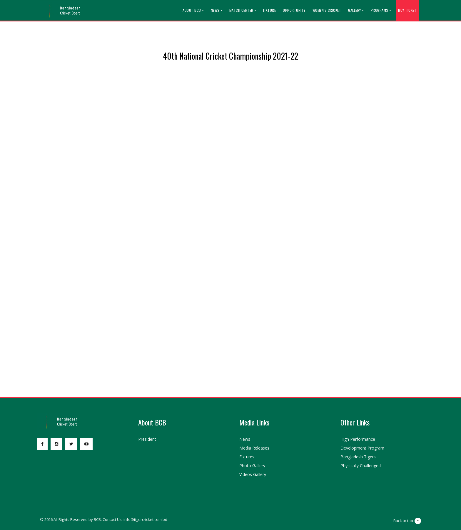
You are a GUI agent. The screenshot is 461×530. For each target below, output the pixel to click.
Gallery (354, 10)
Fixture (269, 10)
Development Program (362, 448)
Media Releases (254, 448)
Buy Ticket (407, 10)
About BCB (192, 10)
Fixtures (246, 457)
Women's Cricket (327, 10)
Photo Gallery (252, 465)
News (215, 10)
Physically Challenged (360, 465)
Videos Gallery (252, 474)
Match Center (241, 10)
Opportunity (294, 10)
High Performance (357, 439)
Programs (379, 10)
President (147, 439)
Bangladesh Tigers (358, 457)
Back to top (407, 521)
